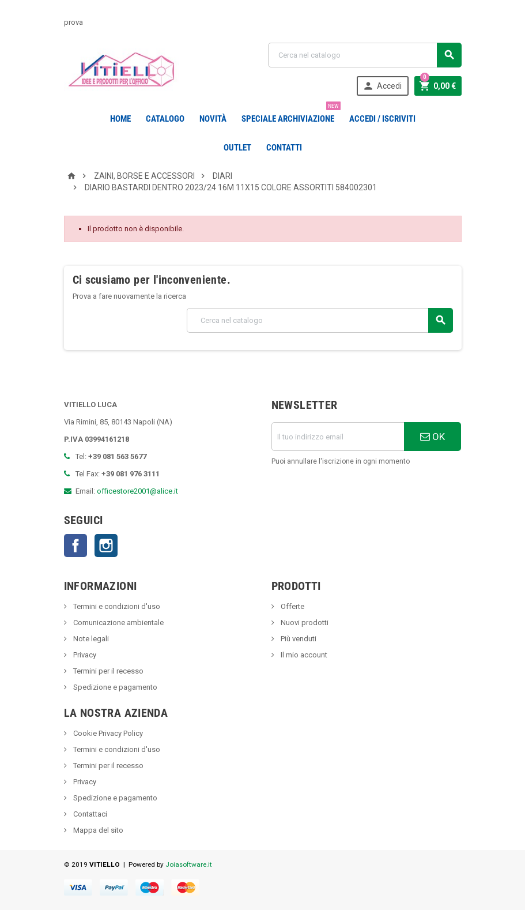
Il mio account (303, 654)
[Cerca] (365, 55)
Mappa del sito (97, 830)
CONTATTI (284, 147)
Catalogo (165, 119)
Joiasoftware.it (188, 864)
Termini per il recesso (107, 671)
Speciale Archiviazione (290, 114)
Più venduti (297, 638)
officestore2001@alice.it (137, 491)
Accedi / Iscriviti (382, 119)
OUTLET (237, 147)
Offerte (291, 606)
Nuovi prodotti (303, 622)
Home (120, 119)
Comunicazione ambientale (117, 622)
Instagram (106, 545)
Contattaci (89, 814)
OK (432, 436)
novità (212, 119)
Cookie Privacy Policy (107, 733)
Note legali (90, 638)
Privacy (83, 654)
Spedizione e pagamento (114, 687)
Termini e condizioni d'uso (115, 606)
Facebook (75, 545)
